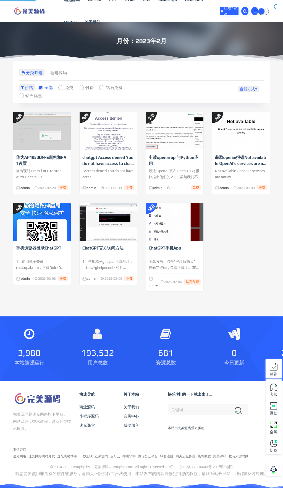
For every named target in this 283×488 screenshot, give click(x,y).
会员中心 (131, 416)
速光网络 (19, 456)
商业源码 (87, 407)
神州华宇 (129, 456)
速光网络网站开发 (41, 456)
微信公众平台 (148, 456)
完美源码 (184, 428)
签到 (273, 369)
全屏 (273, 427)
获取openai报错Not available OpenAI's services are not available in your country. (240, 163)
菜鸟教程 (204, 456)
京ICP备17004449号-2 (197, 467)
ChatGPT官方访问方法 (103, 248)
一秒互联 (86, 456)
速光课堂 (87, 425)
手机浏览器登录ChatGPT (38, 248)
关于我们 (92, 22)
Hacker (70, 22)
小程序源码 (89, 416)
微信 (273, 408)
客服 (273, 390)
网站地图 (225, 467)
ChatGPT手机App (165, 248)
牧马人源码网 (238, 456)
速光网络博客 (67, 456)
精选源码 (58, 72)
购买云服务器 (185, 456)
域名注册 (166, 456)
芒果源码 (101, 456)
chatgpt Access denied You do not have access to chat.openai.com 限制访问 (107, 163)
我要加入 (131, 425)
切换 (273, 446)
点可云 (115, 456)
